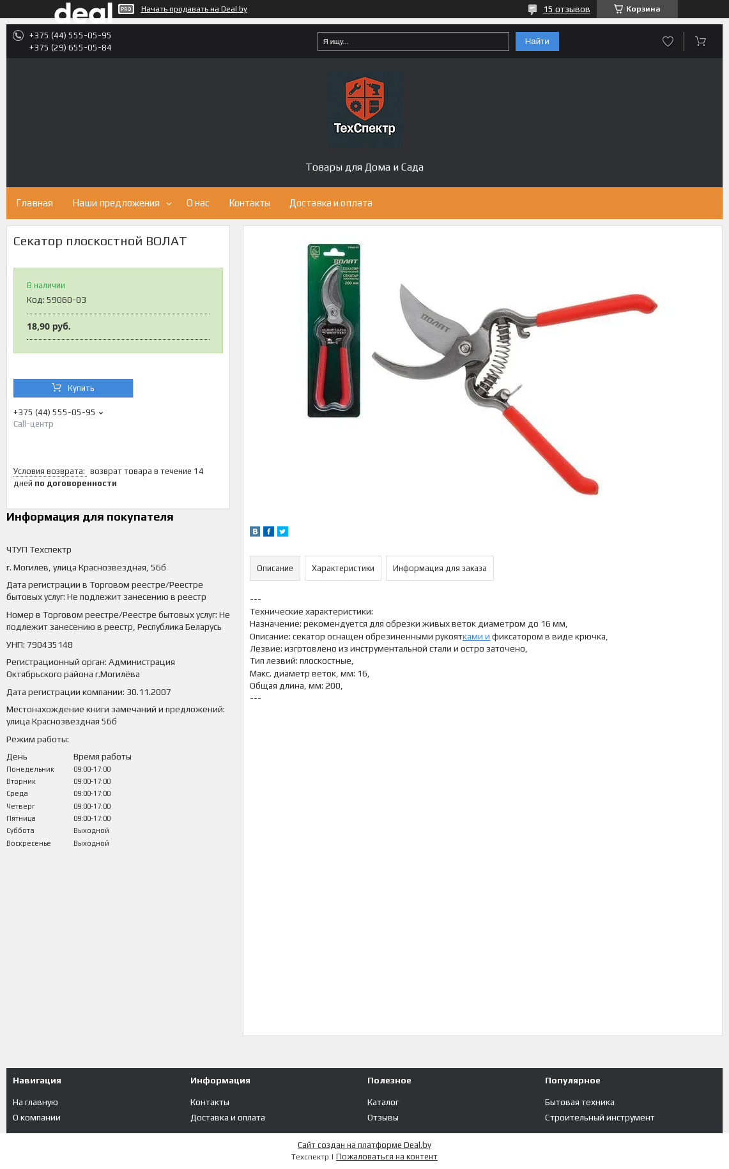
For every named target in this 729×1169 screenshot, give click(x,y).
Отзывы (383, 1117)
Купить (81, 388)
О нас (198, 202)
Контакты (249, 202)
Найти (537, 41)
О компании (37, 1117)
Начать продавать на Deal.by (194, 8)
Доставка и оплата (330, 202)
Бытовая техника (580, 1102)
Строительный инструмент (600, 1117)
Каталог (383, 1102)
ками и (476, 636)
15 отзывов (566, 9)
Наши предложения (116, 202)
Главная (34, 202)
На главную (35, 1102)
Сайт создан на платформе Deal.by (364, 1145)
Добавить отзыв (668, 41)
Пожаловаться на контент (387, 1156)
